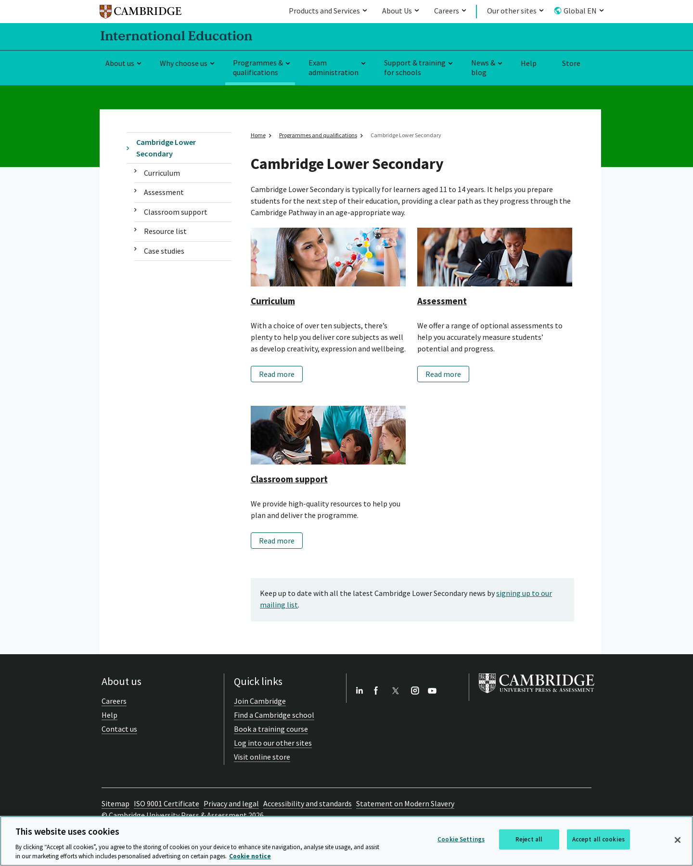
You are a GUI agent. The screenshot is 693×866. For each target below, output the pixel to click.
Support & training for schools (415, 68)
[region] (346, 841)
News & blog (483, 68)
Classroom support (175, 212)
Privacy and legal (231, 803)
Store (571, 63)
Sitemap (115, 803)
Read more (277, 374)
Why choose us (183, 63)
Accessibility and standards (307, 803)
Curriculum (162, 173)
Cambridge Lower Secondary (166, 147)
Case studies (164, 251)
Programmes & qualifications (258, 68)
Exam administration (333, 68)
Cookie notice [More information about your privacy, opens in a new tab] (250, 856)
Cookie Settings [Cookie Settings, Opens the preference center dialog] (461, 839)
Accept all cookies (598, 839)
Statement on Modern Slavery (405, 803)
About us (119, 63)
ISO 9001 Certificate (166, 803)
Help (529, 63)
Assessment (164, 192)
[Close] (677, 840)
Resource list (165, 231)
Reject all (528, 839)
